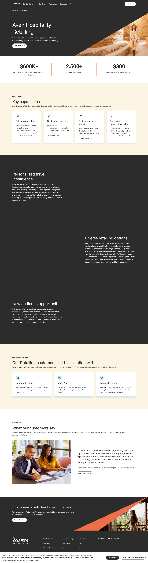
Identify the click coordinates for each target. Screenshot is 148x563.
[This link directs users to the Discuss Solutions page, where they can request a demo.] (19, 520)
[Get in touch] (130, 4)
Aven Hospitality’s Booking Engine (88, 130)
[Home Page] (16, 3)
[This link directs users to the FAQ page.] (80, 543)
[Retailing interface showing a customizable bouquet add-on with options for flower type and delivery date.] (110, 312)
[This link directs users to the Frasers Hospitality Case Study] (85, 473)
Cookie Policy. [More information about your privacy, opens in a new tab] (33, 560)
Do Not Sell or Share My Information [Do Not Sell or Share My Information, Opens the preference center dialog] (133, 558)
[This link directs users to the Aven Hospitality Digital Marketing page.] (116, 384)
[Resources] (53, 3)
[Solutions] (15, 10)
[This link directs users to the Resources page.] (66, 543)
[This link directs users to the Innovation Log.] (67, 538)
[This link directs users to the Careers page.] (82, 547)
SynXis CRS (89, 138)
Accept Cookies (112, 558)
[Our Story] (42, 3)
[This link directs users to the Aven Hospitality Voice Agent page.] (74, 384)
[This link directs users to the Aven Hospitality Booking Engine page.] (32, 384)
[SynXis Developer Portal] (46, 543)
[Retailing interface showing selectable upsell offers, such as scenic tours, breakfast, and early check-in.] (110, 186)
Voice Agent (91, 133)
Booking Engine (105, 243)
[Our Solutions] (29, 3)
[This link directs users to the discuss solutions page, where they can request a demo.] (19, 45)
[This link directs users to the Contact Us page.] (66, 547)
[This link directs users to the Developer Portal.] (84, 538)
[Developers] (65, 3)
